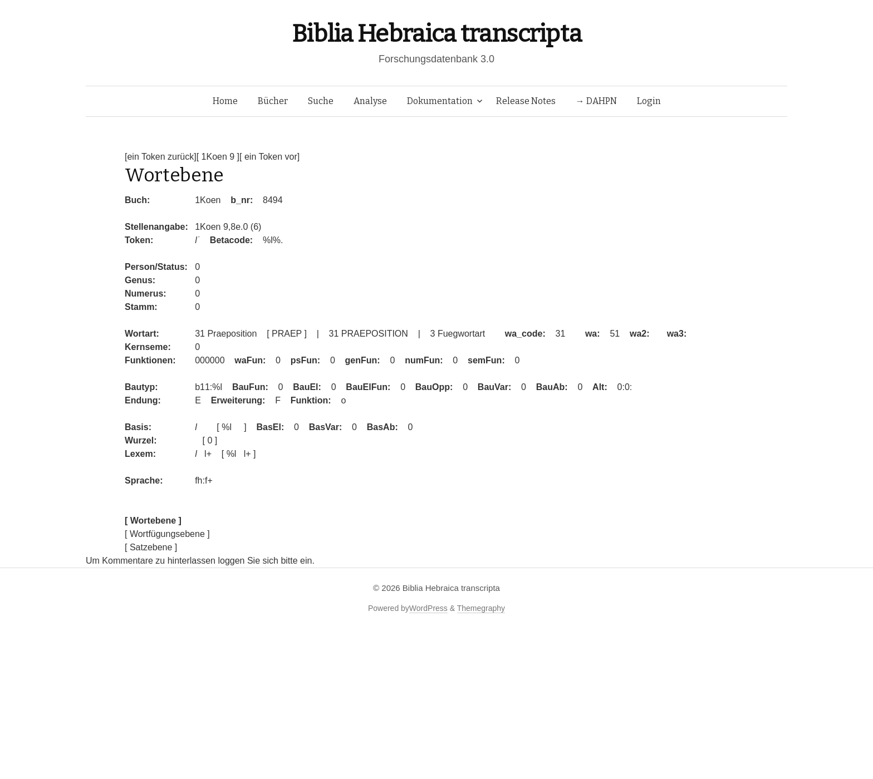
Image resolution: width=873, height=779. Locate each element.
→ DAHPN (596, 101)
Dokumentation (440, 101)
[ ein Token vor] (269, 156)
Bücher (273, 101)
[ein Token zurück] (161, 156)
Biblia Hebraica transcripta (436, 33)
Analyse (370, 101)
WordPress (428, 608)
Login (649, 101)
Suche (320, 101)
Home (225, 101)
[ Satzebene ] (151, 547)
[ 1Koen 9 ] (218, 156)
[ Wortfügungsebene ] (167, 534)
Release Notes (526, 101)
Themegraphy (481, 608)
